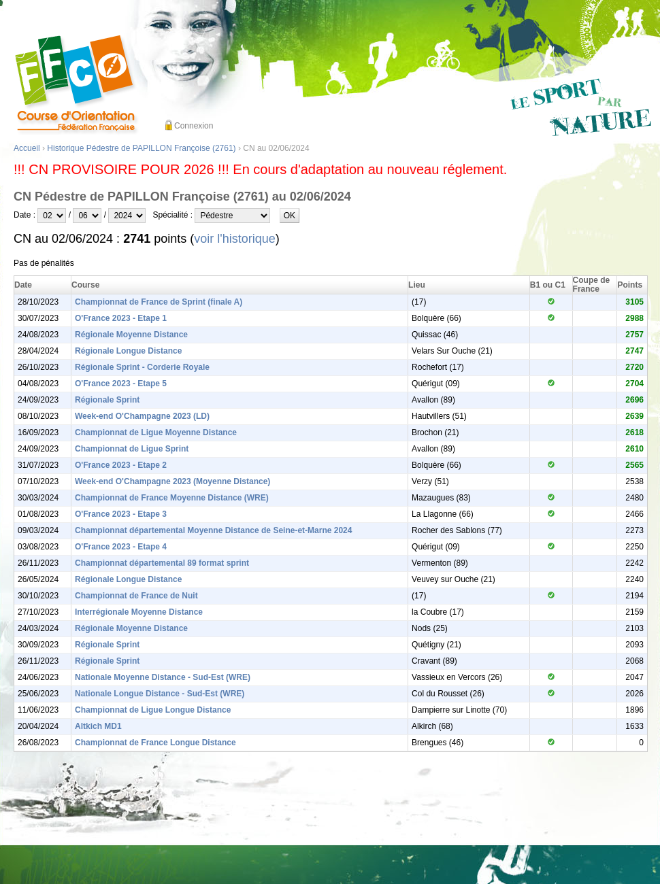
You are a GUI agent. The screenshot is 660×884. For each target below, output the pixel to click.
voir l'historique (235, 238)
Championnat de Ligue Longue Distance (153, 710)
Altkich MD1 (98, 726)
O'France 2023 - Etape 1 (121, 318)
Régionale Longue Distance (128, 351)
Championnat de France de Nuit (136, 595)
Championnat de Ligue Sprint (131, 449)
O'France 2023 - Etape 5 (121, 383)
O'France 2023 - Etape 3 (121, 514)
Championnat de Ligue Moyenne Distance (156, 432)
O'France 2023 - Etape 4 (121, 546)
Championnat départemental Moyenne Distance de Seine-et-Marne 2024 (213, 530)
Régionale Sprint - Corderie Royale (142, 367)
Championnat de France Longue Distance (155, 742)
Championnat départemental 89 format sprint (162, 563)
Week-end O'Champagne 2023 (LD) (142, 416)
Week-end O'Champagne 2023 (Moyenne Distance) (172, 481)
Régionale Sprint (107, 400)
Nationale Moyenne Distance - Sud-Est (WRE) (162, 677)
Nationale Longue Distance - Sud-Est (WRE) (159, 693)
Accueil (27, 148)
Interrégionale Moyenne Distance (139, 612)
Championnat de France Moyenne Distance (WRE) (172, 498)
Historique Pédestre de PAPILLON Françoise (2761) (141, 148)
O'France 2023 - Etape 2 (121, 465)
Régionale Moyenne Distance (131, 334)
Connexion (193, 126)
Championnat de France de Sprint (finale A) (158, 302)
